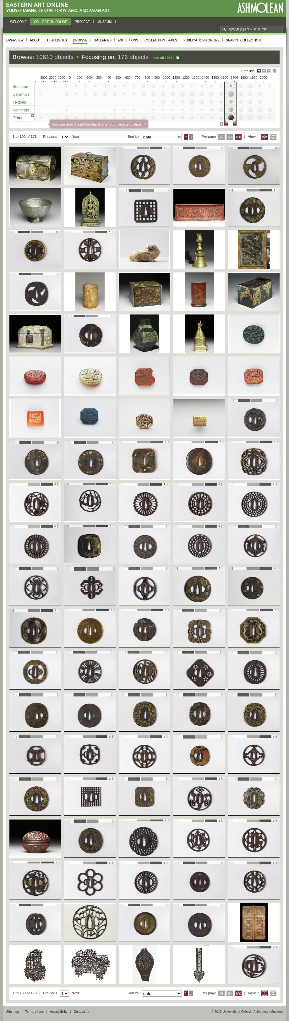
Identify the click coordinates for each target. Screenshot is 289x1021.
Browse (80, 40)
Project (82, 22)
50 (230, 137)
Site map (12, 1011)
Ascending (186, 137)
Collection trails (160, 40)
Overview (15, 40)
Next (75, 136)
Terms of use (34, 1011)
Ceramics (21, 94)
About (35, 40)
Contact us (81, 1011)
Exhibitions (128, 40)
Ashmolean (260, 8)
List (273, 137)
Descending (191, 137)
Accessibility (59, 1011)
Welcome (18, 22)
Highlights (57, 40)
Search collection (243, 40)
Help (274, 71)
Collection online (50, 22)
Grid (264, 137)
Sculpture (21, 86)
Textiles (19, 102)
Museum (104, 22)
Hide (268, 71)
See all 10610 (163, 58)
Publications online (201, 40)
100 (238, 137)
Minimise (264, 71)
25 (221, 137)
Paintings (21, 110)
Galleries (103, 40)
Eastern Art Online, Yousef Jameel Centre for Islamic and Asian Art (59, 8)
